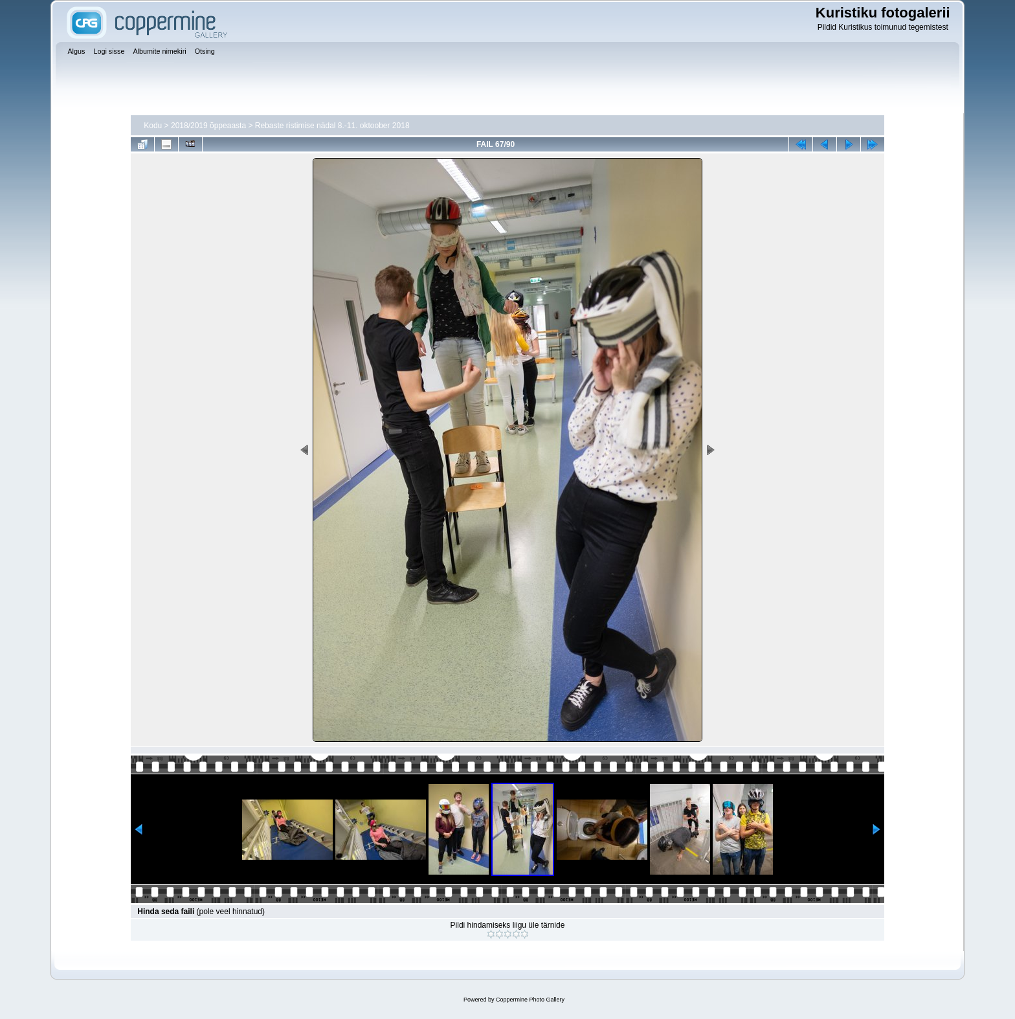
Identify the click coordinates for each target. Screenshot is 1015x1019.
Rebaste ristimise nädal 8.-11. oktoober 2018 (332, 125)
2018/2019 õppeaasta (208, 125)
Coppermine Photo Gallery (530, 999)
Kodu (153, 125)
